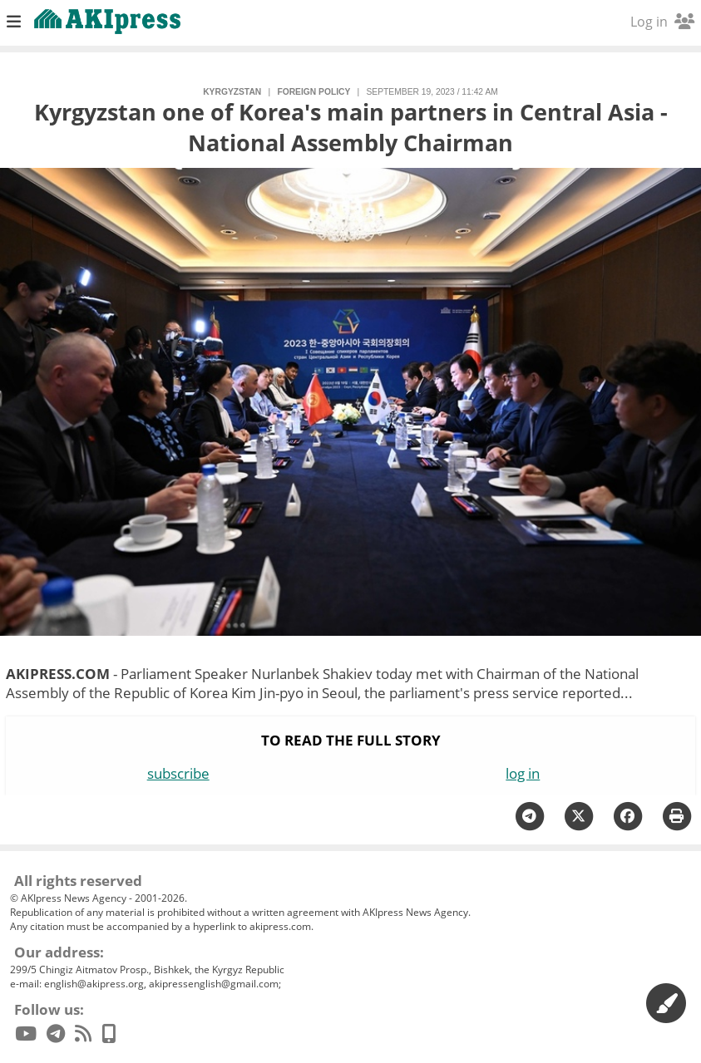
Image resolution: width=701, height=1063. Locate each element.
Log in (662, 21)
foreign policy (313, 91)
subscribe (178, 773)
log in (523, 773)
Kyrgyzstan (232, 91)
